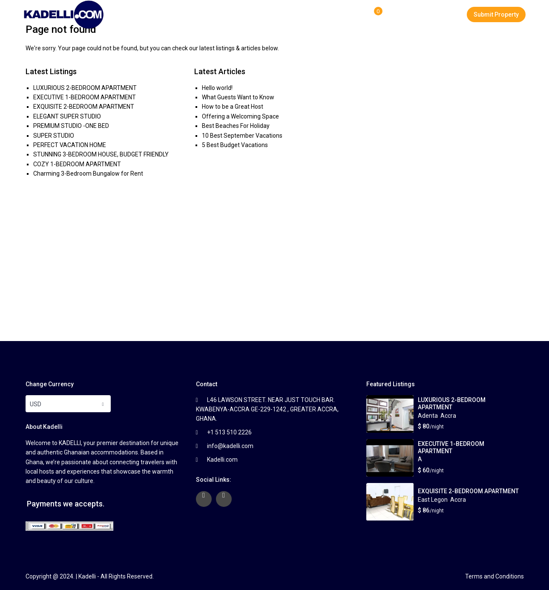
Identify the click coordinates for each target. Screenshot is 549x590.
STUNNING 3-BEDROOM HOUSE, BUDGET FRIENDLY (101, 154)
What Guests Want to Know (238, 97)
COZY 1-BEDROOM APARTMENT (77, 164)
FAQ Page (315, 14)
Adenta (428, 415)
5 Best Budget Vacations (235, 145)
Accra (448, 415)
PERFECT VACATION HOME (69, 145)
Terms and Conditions (494, 576)
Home (184, 14)
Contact (357, 14)
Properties (226, 14)
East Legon (433, 499)
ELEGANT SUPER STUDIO (67, 116)
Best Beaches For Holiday (236, 125)
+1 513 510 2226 (229, 432)
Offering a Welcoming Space (240, 116)
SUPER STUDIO (53, 135)
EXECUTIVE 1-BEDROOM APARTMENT (84, 97)
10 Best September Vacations (242, 135)
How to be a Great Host (232, 106)
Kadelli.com (222, 459)
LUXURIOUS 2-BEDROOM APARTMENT (85, 87)
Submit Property (496, 14)
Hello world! (217, 87)
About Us (271, 14)
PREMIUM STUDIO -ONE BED (71, 125)
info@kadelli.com (230, 445)
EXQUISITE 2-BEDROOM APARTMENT (83, 106)
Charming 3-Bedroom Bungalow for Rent (88, 173)
